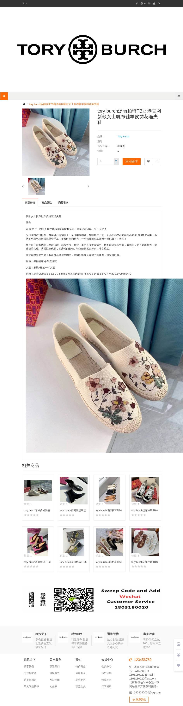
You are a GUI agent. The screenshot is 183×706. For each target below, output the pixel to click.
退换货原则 (30, 679)
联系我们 (55, 666)
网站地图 (55, 679)
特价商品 (81, 666)
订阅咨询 (106, 686)
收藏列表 (106, 679)
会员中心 (106, 666)
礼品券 (53, 686)
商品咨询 (63, 202)
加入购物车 (131, 161)
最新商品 (81, 673)
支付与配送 (30, 673)
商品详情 (30, 202)
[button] (23, 186)
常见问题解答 (31, 686)
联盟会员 (81, 686)
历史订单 (106, 673)
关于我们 (29, 666)
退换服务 (55, 673)
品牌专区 (81, 679)
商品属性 (47, 202)
